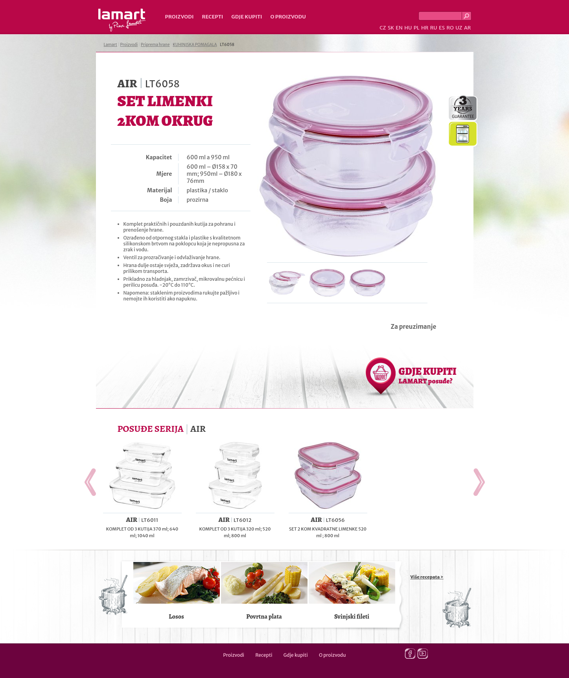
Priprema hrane (155, 44)
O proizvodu (288, 16)
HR (424, 27)
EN (399, 27)
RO (449, 27)
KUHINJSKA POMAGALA (195, 44)
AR (467, 27)
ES (442, 27)
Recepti (212, 16)
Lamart (122, 20)
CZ (382, 27)
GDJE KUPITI (428, 375)
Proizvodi (179, 16)
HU (408, 27)
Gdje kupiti (246, 16)
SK (391, 27)
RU (433, 27)
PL (417, 27)
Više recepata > (427, 577)
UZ (458, 27)
